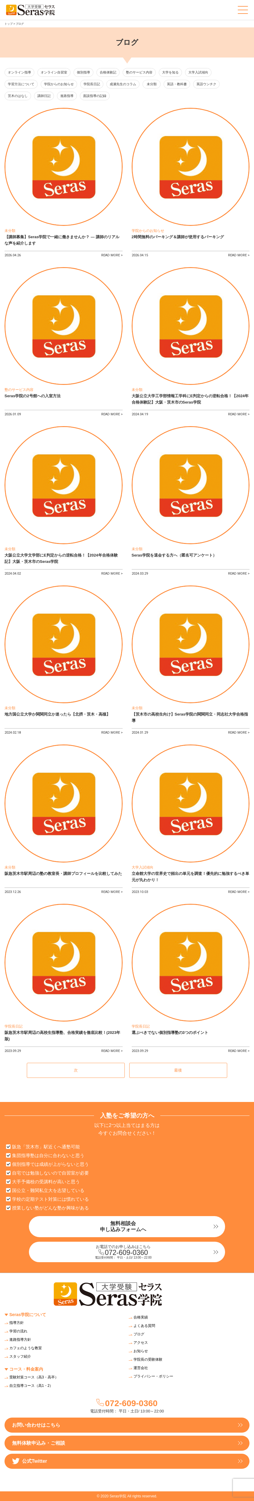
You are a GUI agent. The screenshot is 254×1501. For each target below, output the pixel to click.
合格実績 (140, 1317)
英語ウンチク (206, 84)
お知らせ (140, 1351)
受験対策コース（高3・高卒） (33, 1377)
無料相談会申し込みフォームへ (123, 1226)
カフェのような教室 (25, 1348)
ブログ (138, 1334)
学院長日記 (91, 84)
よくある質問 (144, 1326)
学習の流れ (18, 1331)
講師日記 (44, 96)
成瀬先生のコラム (123, 84)
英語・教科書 (177, 84)
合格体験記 (108, 72)
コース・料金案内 (26, 1369)
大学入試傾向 (198, 72)
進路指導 (67, 96)
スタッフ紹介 (20, 1356)
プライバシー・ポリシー (153, 1376)
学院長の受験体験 (147, 1359)
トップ (9, 23)
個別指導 (83, 72)
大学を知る (170, 72)
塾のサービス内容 (139, 72)
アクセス (140, 1342)
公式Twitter (29, 1461)
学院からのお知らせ (59, 84)
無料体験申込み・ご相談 (38, 1443)
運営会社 (140, 1368)
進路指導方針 (20, 1339)
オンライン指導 (19, 72)
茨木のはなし (18, 96)
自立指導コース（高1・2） (31, 1385)
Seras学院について (27, 1314)
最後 (178, 1070)
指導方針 (16, 1323)
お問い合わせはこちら (36, 1425)
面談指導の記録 (94, 96)
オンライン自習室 (54, 72)
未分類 (152, 84)
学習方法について (21, 84)
